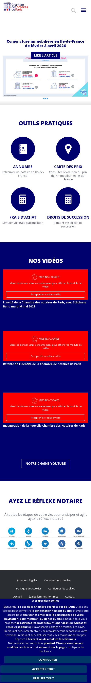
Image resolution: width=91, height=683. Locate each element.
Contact (70, 596)
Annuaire (23, 166)
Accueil (17, 596)
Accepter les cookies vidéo (45, 294)
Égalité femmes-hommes (43, 596)
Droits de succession (68, 217)
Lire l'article (45, 55)
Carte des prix (68, 166)
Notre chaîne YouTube (45, 463)
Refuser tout (43, 678)
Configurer (47, 660)
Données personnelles (57, 580)
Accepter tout (43, 669)
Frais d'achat (23, 217)
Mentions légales (27, 580)
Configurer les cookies (61, 588)
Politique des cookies (28, 588)
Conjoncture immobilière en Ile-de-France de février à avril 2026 (45, 43)
